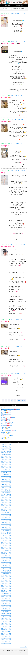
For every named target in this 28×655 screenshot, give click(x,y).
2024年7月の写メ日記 (6, 479)
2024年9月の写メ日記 (6, 476)
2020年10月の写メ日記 (6, 553)
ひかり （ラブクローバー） (18, 41)
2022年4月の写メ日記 (6, 524)
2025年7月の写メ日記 (6, 459)
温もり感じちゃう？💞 (7, 246)
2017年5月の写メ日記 (6, 621)
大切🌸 (3, 173)
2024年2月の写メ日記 (6, 487)
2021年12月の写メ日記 (6, 530)
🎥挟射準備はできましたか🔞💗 (10, 43)
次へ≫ (23, 400)
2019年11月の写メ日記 (6, 572)
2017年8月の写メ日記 (6, 616)
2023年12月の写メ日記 (6, 491)
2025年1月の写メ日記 (6, 469)
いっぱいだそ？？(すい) (6, 433)
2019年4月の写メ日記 (6, 583)
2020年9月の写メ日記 (6, 555)
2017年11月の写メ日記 (6, 611)
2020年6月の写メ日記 (6, 560)
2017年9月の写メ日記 (6, 615)
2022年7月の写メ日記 (6, 519)
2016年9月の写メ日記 (6, 634)
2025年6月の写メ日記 (6, 461)
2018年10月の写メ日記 (6, 593)
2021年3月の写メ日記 (6, 545)
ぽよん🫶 (3, 15)
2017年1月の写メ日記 (6, 628)
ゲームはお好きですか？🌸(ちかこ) (9, 430)
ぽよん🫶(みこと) (5, 407)
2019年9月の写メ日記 (6, 575)
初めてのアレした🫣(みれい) (7, 435)
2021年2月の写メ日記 (6, 547)
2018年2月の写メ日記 (6, 606)
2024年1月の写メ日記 (6, 489)
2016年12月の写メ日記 (6, 629)
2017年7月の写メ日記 (6, 618)
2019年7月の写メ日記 (6, 578)
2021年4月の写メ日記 (6, 543)
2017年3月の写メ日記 (6, 624)
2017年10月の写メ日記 (6, 613)
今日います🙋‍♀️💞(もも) (6, 410)
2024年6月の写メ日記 (6, 481)
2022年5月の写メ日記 (6, 522)
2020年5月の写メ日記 (6, 562)
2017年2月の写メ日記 (6, 626)
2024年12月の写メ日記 (6, 471)
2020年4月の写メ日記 (6, 563)
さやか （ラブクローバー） (18, 244)
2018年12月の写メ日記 (6, 590)
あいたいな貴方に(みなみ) (7, 422)
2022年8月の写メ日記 (6, 517)
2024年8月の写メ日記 (6, 477)
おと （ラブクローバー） (17, 143)
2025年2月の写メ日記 (6, 467)
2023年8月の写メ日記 (6, 497)
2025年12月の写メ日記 (6, 451)
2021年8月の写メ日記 (6, 537)
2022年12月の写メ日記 (6, 510)
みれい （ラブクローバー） (18, 170)
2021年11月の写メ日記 (6, 532)
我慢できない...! (5, 146)
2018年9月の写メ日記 (6, 595)
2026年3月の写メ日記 (6, 446)
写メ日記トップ (7, 8)
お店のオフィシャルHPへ (19, 8)
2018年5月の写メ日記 (6, 601)
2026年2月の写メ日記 (6, 448)
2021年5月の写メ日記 (6, 542)
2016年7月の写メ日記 (6, 638)
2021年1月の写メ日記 (6, 548)
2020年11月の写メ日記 (6, 552)
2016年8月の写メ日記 (6, 636)
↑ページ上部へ (23, 647)
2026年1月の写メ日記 (6, 449)
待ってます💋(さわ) (5, 419)
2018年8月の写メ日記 (6, 596)
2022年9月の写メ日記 (6, 515)
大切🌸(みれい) (4, 415)
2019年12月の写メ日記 (6, 570)
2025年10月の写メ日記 (6, 454)
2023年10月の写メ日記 (6, 494)
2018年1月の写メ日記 (6, 608)
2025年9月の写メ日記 (6, 456)
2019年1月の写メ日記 (6, 588)
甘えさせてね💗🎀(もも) (6, 423)
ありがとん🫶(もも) (5, 427)
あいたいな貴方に (6, 375)
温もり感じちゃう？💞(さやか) (8, 417)
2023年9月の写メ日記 (6, 495)
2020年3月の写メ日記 (6, 565)
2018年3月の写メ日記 (6, 605)
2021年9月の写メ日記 (6, 535)
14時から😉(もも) (5, 437)
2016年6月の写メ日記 (6, 639)
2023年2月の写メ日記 (6, 507)
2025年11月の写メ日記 (6, 452)
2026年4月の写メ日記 (6, 444)
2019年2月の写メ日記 (6, 586)
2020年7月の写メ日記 (6, 558)
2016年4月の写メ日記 (6, 643)
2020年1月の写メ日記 (6, 568)
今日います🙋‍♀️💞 (6, 97)
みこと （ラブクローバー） (18, 13)
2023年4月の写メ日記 (6, 504)
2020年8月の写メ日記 (6, 557)
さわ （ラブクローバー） (17, 319)
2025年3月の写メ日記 (6, 466)
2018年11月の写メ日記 (6, 591)
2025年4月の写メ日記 (6, 464)
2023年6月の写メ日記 (6, 500)
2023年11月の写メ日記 (6, 492)
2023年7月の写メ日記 (6, 499)
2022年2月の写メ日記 (6, 527)
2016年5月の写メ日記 (6, 641)
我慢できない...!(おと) (6, 414)
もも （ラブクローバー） (17, 95)
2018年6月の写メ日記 (6, 600)
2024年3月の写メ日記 (6, 486)
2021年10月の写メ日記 (6, 533)
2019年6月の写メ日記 (6, 580)
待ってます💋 (5, 321)
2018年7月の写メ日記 (6, 598)
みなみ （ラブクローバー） (18, 373)
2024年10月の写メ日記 (6, 474)
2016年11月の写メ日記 (6, 631)
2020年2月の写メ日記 (6, 567)
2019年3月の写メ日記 (6, 585)
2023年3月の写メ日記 (6, 505)
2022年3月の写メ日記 (6, 525)
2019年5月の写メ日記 (6, 581)
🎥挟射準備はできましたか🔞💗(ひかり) (10, 409)
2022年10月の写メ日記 (6, 514)
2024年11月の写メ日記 (6, 472)
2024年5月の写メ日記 (6, 482)
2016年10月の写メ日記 (6, 633)
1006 (19, 400)
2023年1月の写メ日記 (6, 509)
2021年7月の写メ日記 (6, 538)
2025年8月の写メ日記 (6, 457)
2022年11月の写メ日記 (6, 512)
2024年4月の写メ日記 (6, 484)
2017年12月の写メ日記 (6, 610)
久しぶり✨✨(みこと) (6, 432)
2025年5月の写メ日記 (6, 462)
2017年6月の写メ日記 (6, 619)
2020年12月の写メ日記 (6, 550)
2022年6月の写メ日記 (6, 520)
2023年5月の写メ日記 (6, 502)
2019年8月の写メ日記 (6, 576)
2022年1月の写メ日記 (6, 529)
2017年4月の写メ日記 (6, 623)
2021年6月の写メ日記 (6, 540)
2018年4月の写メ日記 (6, 603)
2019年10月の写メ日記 (6, 573)
